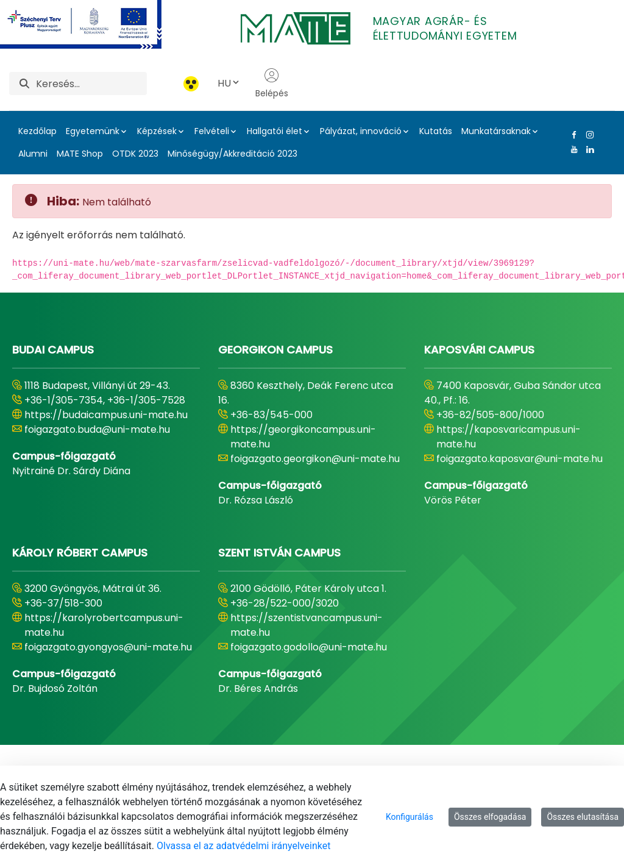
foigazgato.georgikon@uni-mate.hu (315, 459)
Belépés (271, 83)
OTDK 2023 (135, 154)
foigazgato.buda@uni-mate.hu (97, 429)
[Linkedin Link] (587, 149)
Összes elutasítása (583, 817)
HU (229, 83)
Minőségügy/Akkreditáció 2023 (232, 154)
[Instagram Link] (587, 134)
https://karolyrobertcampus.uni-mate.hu (103, 625)
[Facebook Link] (571, 134)
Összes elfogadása (490, 817)
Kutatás (435, 131)
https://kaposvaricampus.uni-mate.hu (508, 436)
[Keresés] (91, 83)
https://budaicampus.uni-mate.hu (106, 415)
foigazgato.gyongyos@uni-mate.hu (108, 647)
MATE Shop (80, 154)
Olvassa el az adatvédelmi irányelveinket (243, 846)
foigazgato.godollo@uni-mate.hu (308, 647)
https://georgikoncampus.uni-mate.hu (303, 436)
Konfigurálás (409, 817)
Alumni (33, 154)
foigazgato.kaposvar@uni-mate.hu (519, 459)
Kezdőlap (37, 131)
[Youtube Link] (571, 149)
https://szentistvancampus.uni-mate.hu (306, 625)
